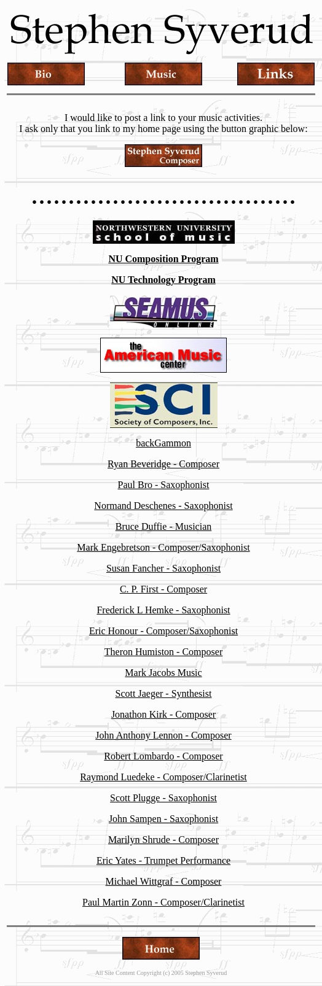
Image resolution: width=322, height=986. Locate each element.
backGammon (163, 443)
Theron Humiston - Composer (163, 651)
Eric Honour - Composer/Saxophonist (163, 631)
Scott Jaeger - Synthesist (164, 693)
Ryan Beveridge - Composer (163, 464)
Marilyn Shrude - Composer (163, 839)
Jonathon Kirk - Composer (163, 714)
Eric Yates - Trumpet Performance (163, 860)
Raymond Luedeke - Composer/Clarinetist (163, 777)
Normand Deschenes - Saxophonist (163, 505)
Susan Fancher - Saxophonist (163, 568)
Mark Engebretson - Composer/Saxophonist (163, 547)
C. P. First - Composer (163, 589)
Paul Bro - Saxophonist (164, 484)
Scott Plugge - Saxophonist (163, 798)
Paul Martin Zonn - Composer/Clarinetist (163, 902)
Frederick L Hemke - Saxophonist (163, 610)
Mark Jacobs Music (163, 672)
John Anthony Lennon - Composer (163, 735)
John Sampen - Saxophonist (163, 818)
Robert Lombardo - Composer (163, 756)
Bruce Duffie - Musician (164, 526)
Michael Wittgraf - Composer (164, 881)
